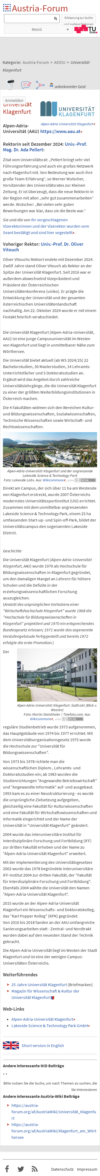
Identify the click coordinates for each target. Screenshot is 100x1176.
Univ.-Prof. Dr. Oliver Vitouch (43, 247)
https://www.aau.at (60, 131)
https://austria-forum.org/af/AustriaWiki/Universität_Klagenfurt (53, 1112)
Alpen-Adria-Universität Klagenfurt (67, 124)
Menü (37, 29)
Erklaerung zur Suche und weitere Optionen (79, 19)
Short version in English (43, 1045)
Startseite (7, 8)
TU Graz (85, 29)
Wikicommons (53, 480)
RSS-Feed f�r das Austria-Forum (34, 1169)
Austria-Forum (40, 8)
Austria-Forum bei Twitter (21, 1169)
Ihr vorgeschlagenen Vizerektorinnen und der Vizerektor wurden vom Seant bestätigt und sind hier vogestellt (46, 226)
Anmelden (14, 100)
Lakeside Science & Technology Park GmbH (49, 1025)
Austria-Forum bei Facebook (7, 1169)
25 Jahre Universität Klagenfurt (39, 984)
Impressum (87, 1169)
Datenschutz (62, 1169)
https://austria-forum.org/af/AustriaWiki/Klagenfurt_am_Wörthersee (53, 1131)
